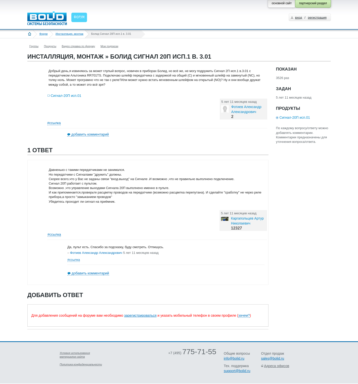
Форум (43, 33)
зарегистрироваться (140, 315)
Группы (34, 46)
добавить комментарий (90, 134)
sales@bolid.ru (272, 358)
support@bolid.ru (237, 371)
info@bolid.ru (234, 358)
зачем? (244, 315)
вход (298, 17)
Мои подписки (109, 46)
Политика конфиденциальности (81, 364)
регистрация (317, 17)
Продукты (50, 46)
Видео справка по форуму (78, 46)
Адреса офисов (276, 366)
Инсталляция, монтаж (69, 33)
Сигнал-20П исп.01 (66, 96)
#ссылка (54, 123)
